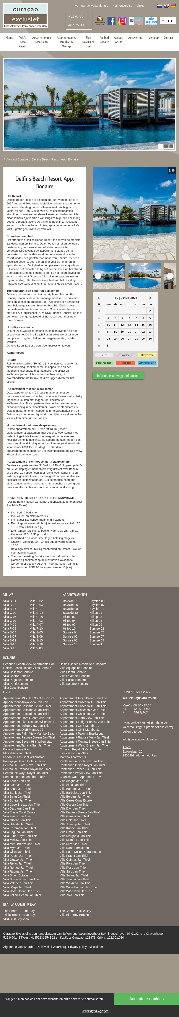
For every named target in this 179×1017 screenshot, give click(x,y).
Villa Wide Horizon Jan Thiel (79, 887)
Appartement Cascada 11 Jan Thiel (83, 702)
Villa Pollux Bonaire (73, 680)
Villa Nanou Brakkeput (75, 848)
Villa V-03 (36, 648)
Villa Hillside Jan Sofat (18, 824)
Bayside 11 (97, 609)
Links (140, 5)
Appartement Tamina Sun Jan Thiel (26, 745)
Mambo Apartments (73, 757)
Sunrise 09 (97, 640)
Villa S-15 (36, 640)
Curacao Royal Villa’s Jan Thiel (80, 749)
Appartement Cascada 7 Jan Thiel (82, 714)
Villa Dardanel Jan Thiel (19, 808)
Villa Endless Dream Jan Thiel (80, 812)
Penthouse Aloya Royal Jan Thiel (82, 761)
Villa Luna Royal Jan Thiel (20, 836)
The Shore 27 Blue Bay (75, 911)
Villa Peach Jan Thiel (17, 855)
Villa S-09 (36, 636)
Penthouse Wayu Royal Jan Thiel (25, 773)
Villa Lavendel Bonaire (75, 676)
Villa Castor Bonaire (16, 676)
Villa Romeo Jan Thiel (18, 867)
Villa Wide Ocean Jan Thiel (21, 891)
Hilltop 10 (69, 628)
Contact (168, 38)
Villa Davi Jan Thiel (72, 808)
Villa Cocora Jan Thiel (74, 804)
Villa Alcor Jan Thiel (16, 785)
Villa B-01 (9, 601)
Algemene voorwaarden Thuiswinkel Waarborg (34, 947)
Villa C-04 (36, 612)
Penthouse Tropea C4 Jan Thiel (81, 769)
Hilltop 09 (96, 624)
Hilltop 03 (96, 617)
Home (9, 38)
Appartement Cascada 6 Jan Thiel (26, 714)
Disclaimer (96, 947)
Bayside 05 (70, 605)
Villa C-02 (9, 612)
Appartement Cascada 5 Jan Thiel (82, 710)
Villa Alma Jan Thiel (73, 785)
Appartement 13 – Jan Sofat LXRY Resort (31, 698)
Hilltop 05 (96, 620)
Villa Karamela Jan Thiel (19, 828)
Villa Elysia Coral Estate (19, 812)
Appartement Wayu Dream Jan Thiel (84, 745)
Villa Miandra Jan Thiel (75, 840)
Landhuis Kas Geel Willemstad (24, 757)
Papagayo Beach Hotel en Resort (25, 761)
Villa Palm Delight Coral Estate (80, 851)
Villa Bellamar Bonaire (18, 672)
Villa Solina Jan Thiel (74, 875)
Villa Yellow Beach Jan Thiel (22, 895)
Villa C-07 (9, 620)
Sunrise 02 (97, 628)
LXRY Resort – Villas (74, 753)
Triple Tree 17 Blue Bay (19, 915)
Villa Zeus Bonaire (15, 687)
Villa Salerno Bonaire (74, 683)
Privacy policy (77, 947)
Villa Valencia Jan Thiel (18, 883)
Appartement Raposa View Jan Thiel (84, 737)
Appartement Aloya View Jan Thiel (26, 702)
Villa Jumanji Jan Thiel (75, 824)
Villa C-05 (9, 617)
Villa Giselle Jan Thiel (17, 820)
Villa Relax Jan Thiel (17, 863)
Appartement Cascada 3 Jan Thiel (26, 710)
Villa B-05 (9, 609)
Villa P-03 (36, 620)
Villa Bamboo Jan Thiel (75, 788)
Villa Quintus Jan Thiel (75, 859)
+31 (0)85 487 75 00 (76, 21)
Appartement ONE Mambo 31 (79, 729)
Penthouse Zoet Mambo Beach (24, 777)
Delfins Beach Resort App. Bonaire (55, 159)
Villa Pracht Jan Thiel (74, 855)
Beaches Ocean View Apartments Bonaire (31, 664)
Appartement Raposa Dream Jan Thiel (29, 737)
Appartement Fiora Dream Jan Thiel (27, 718)
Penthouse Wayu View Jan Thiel (81, 773)
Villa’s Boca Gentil (22, 42)
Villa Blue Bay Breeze (74, 915)
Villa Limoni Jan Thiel (74, 832)
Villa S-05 (36, 632)
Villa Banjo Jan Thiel (17, 792)
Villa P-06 (9, 624)
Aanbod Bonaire (104, 40)
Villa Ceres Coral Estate (76, 800)
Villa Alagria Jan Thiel (74, 781)
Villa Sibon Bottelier (16, 875)
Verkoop (154, 38)
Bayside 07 (97, 605)
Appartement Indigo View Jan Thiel (26, 725)
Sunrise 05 (97, 632)
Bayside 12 (70, 612)
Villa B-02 (36, 601)
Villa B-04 (36, 605)
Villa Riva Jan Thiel (72, 863)
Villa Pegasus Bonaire (18, 680)
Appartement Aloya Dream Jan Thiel (84, 698)
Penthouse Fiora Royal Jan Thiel (25, 765)
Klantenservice (122, 5)
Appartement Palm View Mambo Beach (29, 733)
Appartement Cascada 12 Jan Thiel (27, 706)
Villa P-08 (9, 628)
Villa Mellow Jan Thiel (17, 840)
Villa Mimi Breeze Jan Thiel (21, 844)
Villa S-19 (9, 648)
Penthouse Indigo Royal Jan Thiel (82, 765)
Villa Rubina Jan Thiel (18, 871)
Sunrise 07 (97, 636)
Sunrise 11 (97, 644)
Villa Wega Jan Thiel (17, 887)
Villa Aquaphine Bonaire (76, 668)
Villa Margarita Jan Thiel (76, 836)
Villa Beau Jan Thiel (16, 796)
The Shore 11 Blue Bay (19, 911)
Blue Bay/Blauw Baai (88, 42)
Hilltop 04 (69, 620)
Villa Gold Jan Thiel (73, 820)
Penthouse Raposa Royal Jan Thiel (27, 769)
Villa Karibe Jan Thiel (74, 828)
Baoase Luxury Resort (18, 749)
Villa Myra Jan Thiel (16, 848)
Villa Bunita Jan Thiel (17, 800)
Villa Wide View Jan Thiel (76, 891)
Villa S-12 (9, 640)
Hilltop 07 (69, 624)
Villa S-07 (9, 636)
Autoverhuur (135, 38)
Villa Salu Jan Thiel (72, 871)
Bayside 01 (70, 601)
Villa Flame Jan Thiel (17, 816)
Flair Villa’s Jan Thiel (17, 753)
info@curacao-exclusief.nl (140, 739)
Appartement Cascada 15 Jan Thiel (83, 706)
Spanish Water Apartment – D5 (80, 777)
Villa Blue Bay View (16, 919)
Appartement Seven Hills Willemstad (27, 741)
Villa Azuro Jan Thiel (17, 788)
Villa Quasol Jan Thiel (18, 859)
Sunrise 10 (70, 644)
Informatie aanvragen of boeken (118, 375)
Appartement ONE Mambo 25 (23, 729)
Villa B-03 (9, 605)
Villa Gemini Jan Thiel (74, 816)
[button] (160, 146)
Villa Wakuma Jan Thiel (75, 883)
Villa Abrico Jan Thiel (17, 781)
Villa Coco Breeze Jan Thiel (21, 804)
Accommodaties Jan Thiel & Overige (66, 42)
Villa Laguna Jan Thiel (18, 832)
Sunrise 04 (70, 632)
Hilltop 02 (69, 617)
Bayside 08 (70, 609)
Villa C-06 (36, 617)
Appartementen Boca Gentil (41, 40)
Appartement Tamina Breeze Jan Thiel (85, 741)
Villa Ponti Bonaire (15, 683)
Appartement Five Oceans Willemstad (28, 722)
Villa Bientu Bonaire (73, 672)
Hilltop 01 (96, 612)
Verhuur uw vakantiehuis (91, 5)
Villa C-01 (36, 609)
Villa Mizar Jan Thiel (73, 844)
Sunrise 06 (70, 636)
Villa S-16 (9, 644)
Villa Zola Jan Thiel (72, 895)
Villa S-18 (36, 644)
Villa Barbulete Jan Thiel (76, 792)
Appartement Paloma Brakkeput (81, 733)
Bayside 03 (97, 601)
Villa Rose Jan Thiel (73, 867)
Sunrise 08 (70, 640)
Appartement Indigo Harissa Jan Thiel (85, 722)
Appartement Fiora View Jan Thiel (82, 718)
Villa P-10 (36, 628)
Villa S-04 (9, 632)
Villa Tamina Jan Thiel (74, 879)
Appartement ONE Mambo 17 (79, 725)
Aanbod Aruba (118, 40)
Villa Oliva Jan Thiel (16, 851)
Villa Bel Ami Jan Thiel (75, 796)
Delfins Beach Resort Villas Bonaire (27, 668)
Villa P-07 (36, 624)
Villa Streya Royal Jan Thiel (21, 879)
